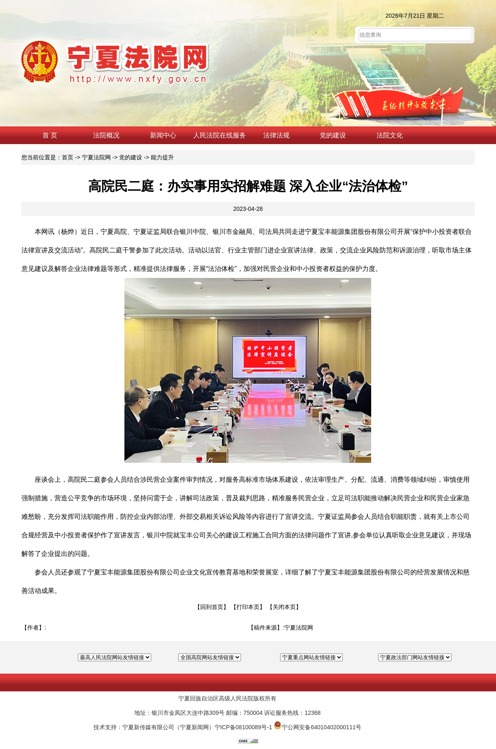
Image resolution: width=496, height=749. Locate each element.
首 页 (49, 135)
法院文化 (390, 135)
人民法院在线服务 (219, 135)
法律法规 (276, 135)
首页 (67, 157)
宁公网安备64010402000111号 (321, 727)
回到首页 (211, 607)
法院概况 (106, 135)
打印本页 (248, 607)
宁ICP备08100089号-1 (243, 727)
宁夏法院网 (96, 157)
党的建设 (333, 135)
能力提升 (162, 157)
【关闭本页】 (284, 607)
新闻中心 (163, 135)
